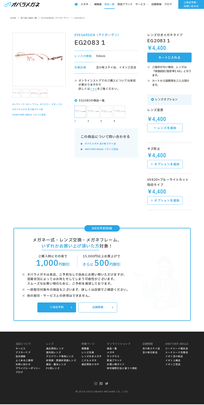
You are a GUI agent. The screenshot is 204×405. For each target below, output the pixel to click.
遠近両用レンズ (55, 349)
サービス (21, 349)
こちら (94, 89)
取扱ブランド (114, 361)
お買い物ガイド (115, 365)
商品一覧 (112, 349)
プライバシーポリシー (28, 369)
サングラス (113, 357)
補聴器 (85, 349)
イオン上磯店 (172, 361)
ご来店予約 (60, 307)
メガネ (110, 353)
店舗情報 (102, 307)
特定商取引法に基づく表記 (122, 369)
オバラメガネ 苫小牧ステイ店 (104, 144)
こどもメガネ (89, 361)
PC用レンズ (53, 369)
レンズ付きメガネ (92, 357)
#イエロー (55, 104)
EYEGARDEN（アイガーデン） (97, 35)
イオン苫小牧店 (174, 357)
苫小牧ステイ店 (151, 349)
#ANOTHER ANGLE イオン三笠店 (34, 121)
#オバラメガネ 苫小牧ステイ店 (32, 115)
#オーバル (19, 110)
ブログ (19, 373)
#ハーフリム (38, 104)
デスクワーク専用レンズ (60, 357)
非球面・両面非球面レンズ (61, 361)
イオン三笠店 (172, 365)
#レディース (20, 104)
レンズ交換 (88, 353)
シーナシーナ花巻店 (176, 353)
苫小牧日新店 (150, 353)
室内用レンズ (53, 353)
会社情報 (21, 357)
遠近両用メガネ (90, 365)
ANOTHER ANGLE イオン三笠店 (106, 150)
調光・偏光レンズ (56, 365)
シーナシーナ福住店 (176, 349)
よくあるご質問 (24, 361)
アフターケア (23, 353)
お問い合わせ (23, 365)
